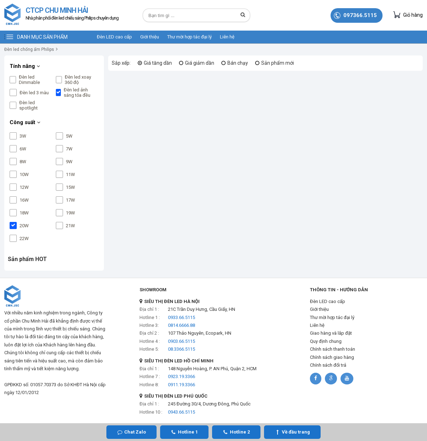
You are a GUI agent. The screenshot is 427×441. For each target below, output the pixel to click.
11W (70, 174)
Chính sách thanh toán (332, 349)
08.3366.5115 (181, 349)
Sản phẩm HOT (27, 259)
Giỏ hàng (408, 14)
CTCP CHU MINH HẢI (72, 14)
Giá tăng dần (158, 63)
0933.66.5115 (181, 317)
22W (24, 238)
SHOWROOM (153, 289)
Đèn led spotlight (28, 105)
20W (24, 225)
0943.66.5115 (181, 412)
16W (24, 200)
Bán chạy (237, 63)
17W (70, 200)
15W (70, 187)
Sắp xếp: (121, 63)
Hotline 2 (240, 432)
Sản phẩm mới (277, 63)
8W (23, 161)
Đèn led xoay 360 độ (78, 79)
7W (69, 149)
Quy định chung (326, 341)
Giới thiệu (149, 36)
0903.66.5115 (181, 341)
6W (23, 149)
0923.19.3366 (181, 376)
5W (69, 136)
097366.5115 (360, 15)
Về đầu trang (296, 432)
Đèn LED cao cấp (114, 36)
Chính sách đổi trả (328, 365)
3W (23, 136)
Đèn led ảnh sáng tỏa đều (77, 92)
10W (24, 174)
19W (70, 213)
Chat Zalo (135, 432)
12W (24, 187)
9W (69, 161)
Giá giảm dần (199, 63)
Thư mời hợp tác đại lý (189, 36)
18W (24, 213)
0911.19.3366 (181, 384)
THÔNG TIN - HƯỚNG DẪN (339, 289)
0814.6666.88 (181, 325)
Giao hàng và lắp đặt (331, 333)
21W (70, 225)
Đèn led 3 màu (34, 92)
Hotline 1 (188, 432)
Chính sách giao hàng (332, 357)
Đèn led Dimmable (29, 79)
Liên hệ (227, 36)
